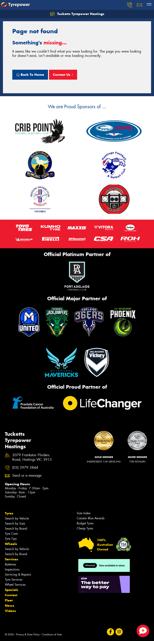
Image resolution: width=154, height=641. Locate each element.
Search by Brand (16, 529)
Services (11, 559)
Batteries (10, 564)
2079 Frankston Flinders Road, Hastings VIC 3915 (32, 457)
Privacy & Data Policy (28, 634)
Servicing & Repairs (18, 574)
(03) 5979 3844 (25, 467)
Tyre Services (13, 580)
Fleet (9, 600)
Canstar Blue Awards (90, 518)
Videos (10, 611)
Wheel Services (15, 585)
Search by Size (15, 523)
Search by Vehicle (17, 518)
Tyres (9, 513)
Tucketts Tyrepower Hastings (77, 14)
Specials (11, 590)
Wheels (11, 544)
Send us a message (26, 475)
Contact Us (63, 74)
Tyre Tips (11, 539)
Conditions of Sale (52, 634)
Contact (11, 595)
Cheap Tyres (85, 528)
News (9, 605)
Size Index (84, 513)
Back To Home (30, 74)
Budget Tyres (85, 523)
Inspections (12, 569)
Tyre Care (11, 534)
